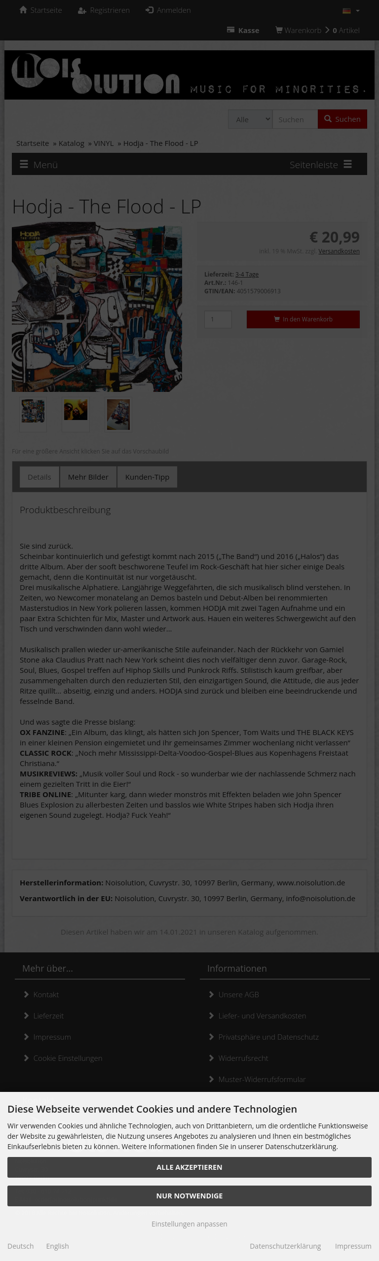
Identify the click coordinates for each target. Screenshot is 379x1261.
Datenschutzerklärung (285, 1246)
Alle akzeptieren (189, 1167)
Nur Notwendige (189, 1195)
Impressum (353, 1246)
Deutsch (20, 1246)
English (57, 1246)
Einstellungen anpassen (189, 1223)
